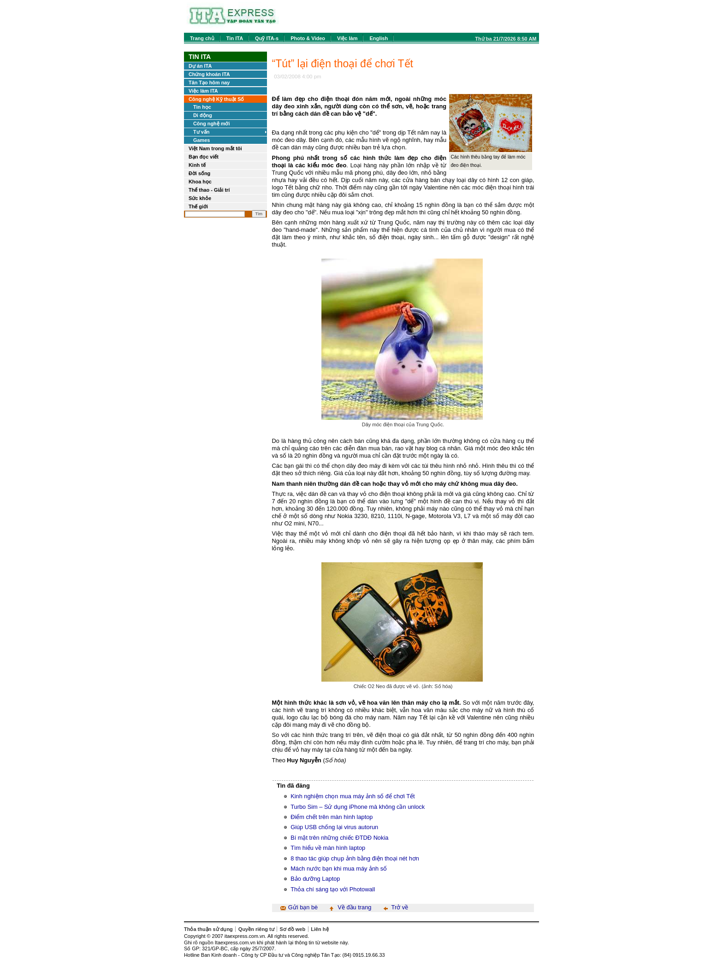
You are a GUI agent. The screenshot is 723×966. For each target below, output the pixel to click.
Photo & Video (307, 38)
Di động (202, 115)
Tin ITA (234, 38)
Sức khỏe (200, 198)
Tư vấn (201, 132)
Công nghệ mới (211, 123)
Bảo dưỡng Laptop (315, 878)
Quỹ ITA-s (267, 38)
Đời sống (199, 173)
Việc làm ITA (203, 91)
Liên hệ (319, 929)
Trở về (400, 907)
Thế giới (198, 206)
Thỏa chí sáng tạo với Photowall (332, 889)
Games (201, 140)
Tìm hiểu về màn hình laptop (327, 847)
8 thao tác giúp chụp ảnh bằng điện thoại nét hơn (354, 858)
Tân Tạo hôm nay (209, 82)
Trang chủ (202, 38)
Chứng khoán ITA (209, 74)
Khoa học (200, 181)
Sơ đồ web (293, 929)
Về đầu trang (354, 907)
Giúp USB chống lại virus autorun (334, 827)
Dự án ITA (200, 66)
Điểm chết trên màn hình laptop (331, 816)
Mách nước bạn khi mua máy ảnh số (338, 868)
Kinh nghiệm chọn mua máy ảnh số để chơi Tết (352, 796)
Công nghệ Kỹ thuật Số (216, 99)
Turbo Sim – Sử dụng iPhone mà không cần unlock (357, 806)
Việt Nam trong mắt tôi (215, 148)
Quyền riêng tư (256, 929)
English (378, 38)
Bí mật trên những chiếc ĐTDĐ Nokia (339, 837)
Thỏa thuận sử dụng (208, 929)
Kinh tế (197, 165)
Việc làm (347, 38)
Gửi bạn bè (303, 907)
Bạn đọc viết (204, 156)
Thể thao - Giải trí (209, 190)
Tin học (202, 107)
